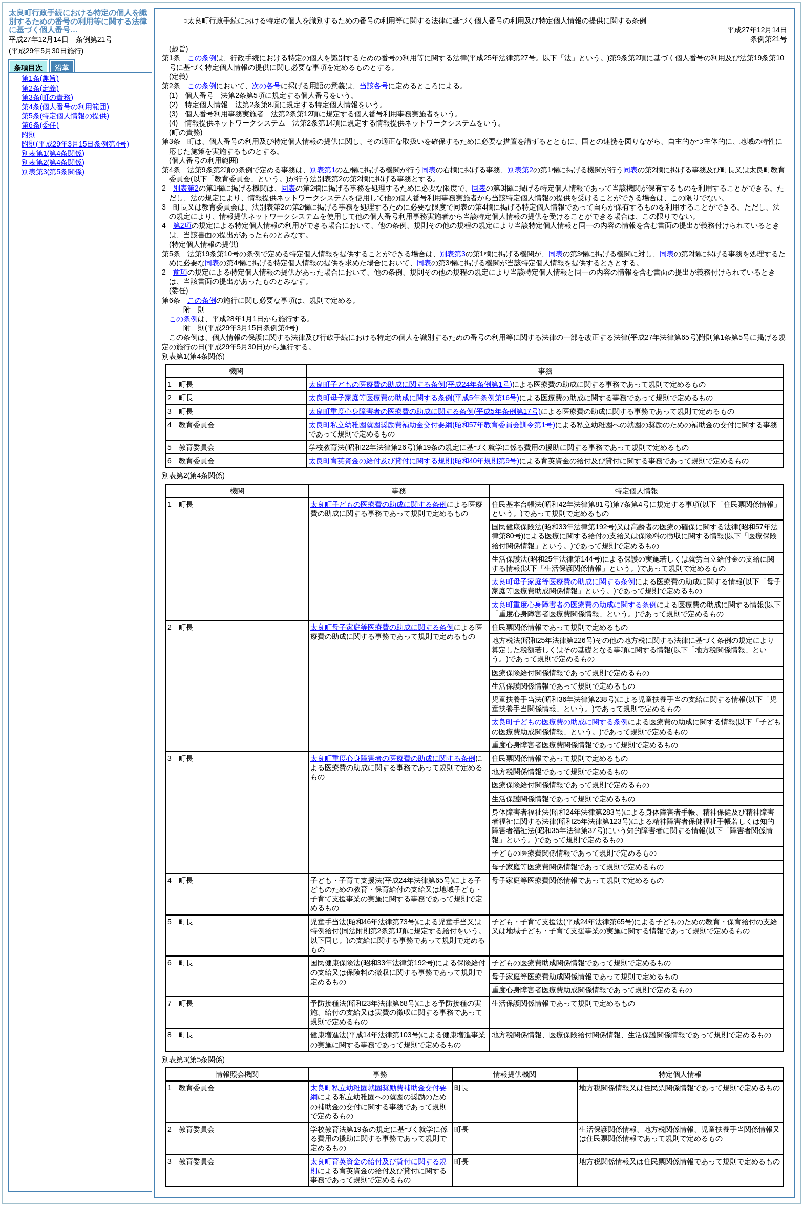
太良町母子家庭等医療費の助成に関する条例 (563, 581)
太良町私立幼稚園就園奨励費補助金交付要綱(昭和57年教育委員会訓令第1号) (432, 425)
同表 (428, 169)
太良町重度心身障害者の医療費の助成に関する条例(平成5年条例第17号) (425, 411)
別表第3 (453, 253)
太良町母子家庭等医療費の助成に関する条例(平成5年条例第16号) (414, 397)
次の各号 (266, 85)
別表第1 (322, 169)
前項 (180, 272)
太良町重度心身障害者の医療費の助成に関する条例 (574, 604)
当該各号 (374, 85)
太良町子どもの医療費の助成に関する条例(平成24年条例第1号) (410, 384)
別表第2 (520, 169)
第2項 (182, 225)
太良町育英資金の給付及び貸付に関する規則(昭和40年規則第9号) (414, 460)
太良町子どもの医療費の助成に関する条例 (378, 504)
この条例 (201, 58)
